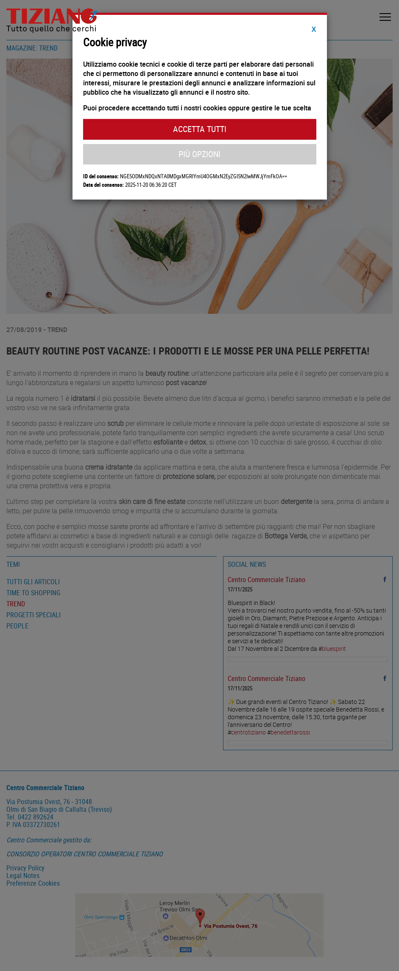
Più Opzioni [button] (199, 154)
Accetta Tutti (199, 129)
